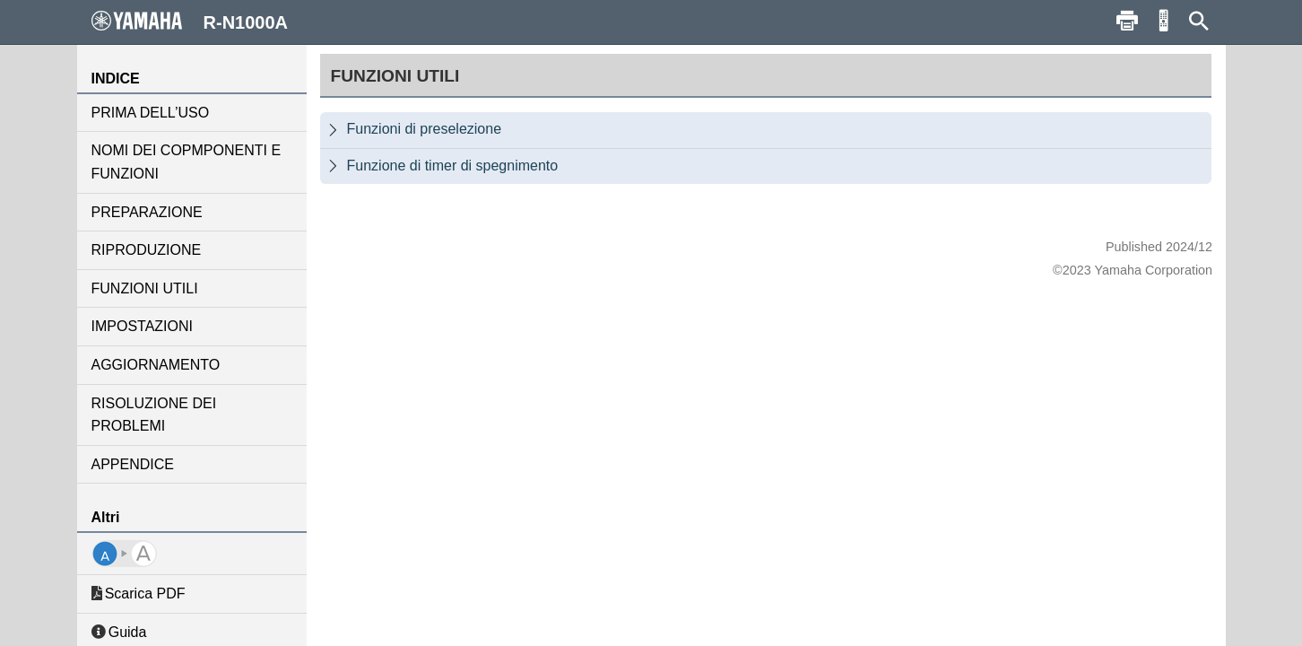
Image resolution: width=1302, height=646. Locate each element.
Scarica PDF (138, 593)
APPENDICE (132, 464)
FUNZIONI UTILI (144, 288)
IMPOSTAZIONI (142, 326)
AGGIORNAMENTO (156, 364)
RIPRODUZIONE (146, 250)
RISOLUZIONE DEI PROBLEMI (154, 415)
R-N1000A (190, 21)
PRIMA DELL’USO (150, 112)
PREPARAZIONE (147, 212)
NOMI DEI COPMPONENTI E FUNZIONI (186, 162)
